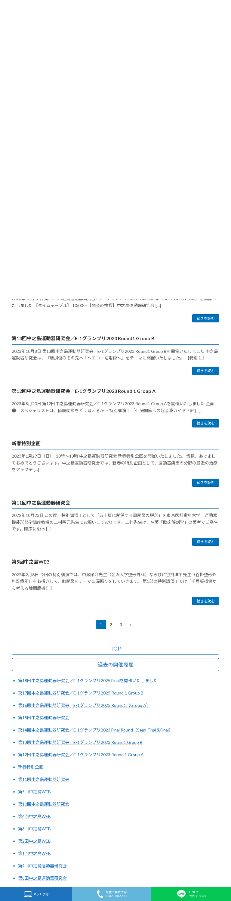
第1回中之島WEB (34, 853)
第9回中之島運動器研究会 (42, 865)
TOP (115, 649)
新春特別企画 (26, 443)
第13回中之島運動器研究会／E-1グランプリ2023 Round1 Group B (83, 338)
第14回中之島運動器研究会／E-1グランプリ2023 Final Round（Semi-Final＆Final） (95, 729)
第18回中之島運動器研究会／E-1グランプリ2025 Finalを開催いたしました (88, 680)
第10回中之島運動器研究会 (43, 803)
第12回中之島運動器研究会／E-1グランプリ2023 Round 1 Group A (84, 391)
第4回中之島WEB (34, 816)
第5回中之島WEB (31, 561)
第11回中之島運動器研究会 (41, 502)
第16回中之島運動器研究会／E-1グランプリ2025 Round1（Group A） (84, 705)
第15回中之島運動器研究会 (43, 717)
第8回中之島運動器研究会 (42, 878)
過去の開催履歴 (116, 665)
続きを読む (206, 318)
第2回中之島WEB (34, 841)
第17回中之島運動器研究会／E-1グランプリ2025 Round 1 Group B (80, 692)
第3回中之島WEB (34, 828)
